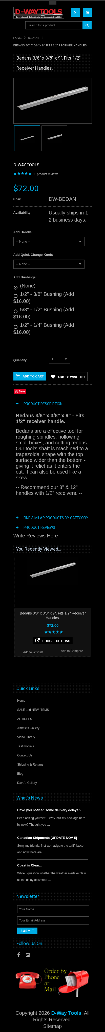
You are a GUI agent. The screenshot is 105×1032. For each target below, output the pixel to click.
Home (17, 37)
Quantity (20, 360)
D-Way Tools (26, 164)
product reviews (46, 174)
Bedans (33, 37)
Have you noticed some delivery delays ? (49, 810)
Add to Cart (30, 376)
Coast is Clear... (29, 865)
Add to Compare (72, 651)
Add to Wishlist (68, 376)
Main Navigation (17, 25)
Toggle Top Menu (52, 3)
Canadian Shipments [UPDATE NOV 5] (47, 838)
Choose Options (52, 640)
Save (22, 391)
